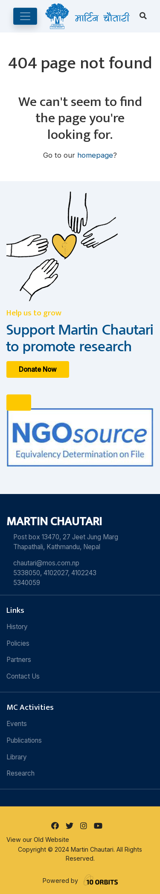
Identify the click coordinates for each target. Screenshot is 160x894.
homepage (95, 155)
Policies (17, 643)
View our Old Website (37, 839)
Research (20, 773)
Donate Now (38, 369)
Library (16, 757)
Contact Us (23, 676)
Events (16, 724)
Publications (24, 740)
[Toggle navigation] (25, 16)
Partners (18, 660)
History (17, 627)
